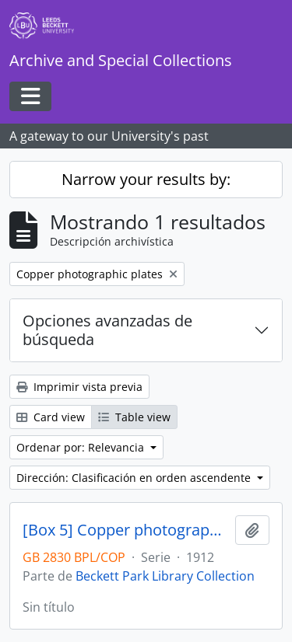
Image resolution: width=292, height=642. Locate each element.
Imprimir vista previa (79, 386)
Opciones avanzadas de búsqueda (107, 330)
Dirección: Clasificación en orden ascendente (135, 477)
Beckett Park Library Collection (165, 575)
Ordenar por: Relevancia (81, 447)
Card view (50, 417)
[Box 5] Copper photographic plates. (126, 530)
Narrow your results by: (146, 179)
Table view (134, 417)
